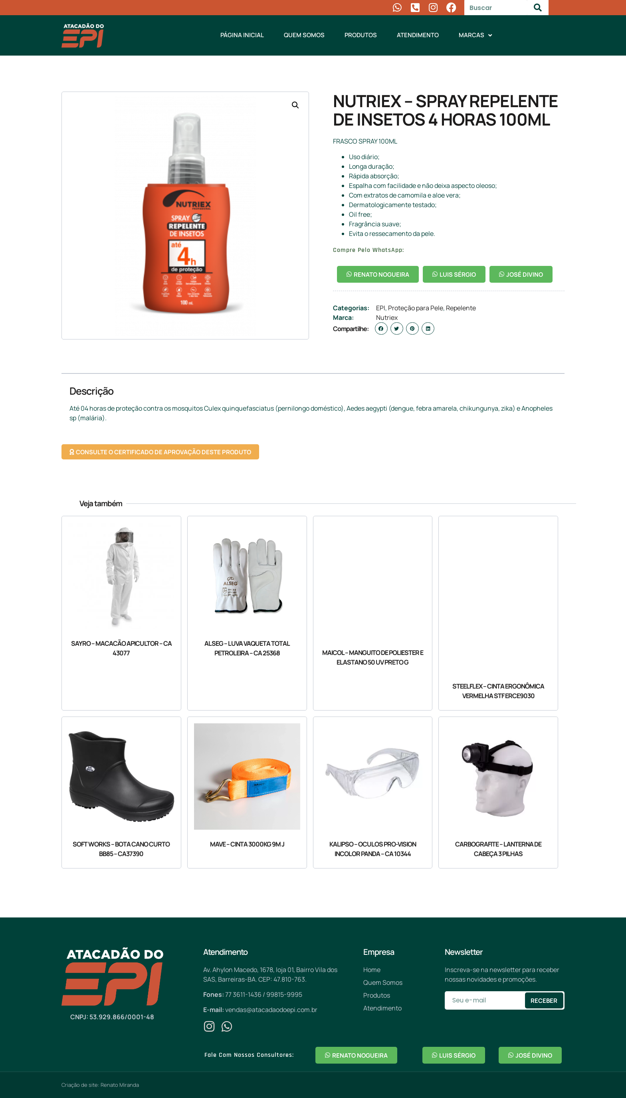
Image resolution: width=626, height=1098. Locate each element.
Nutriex (387, 317)
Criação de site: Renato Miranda (100, 1084)
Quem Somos (304, 35)
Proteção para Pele (415, 307)
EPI (380, 307)
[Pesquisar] (538, 7)
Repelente (461, 307)
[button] (295, 105)
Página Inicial (242, 35)
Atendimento (418, 35)
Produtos (361, 35)
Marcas (475, 35)
